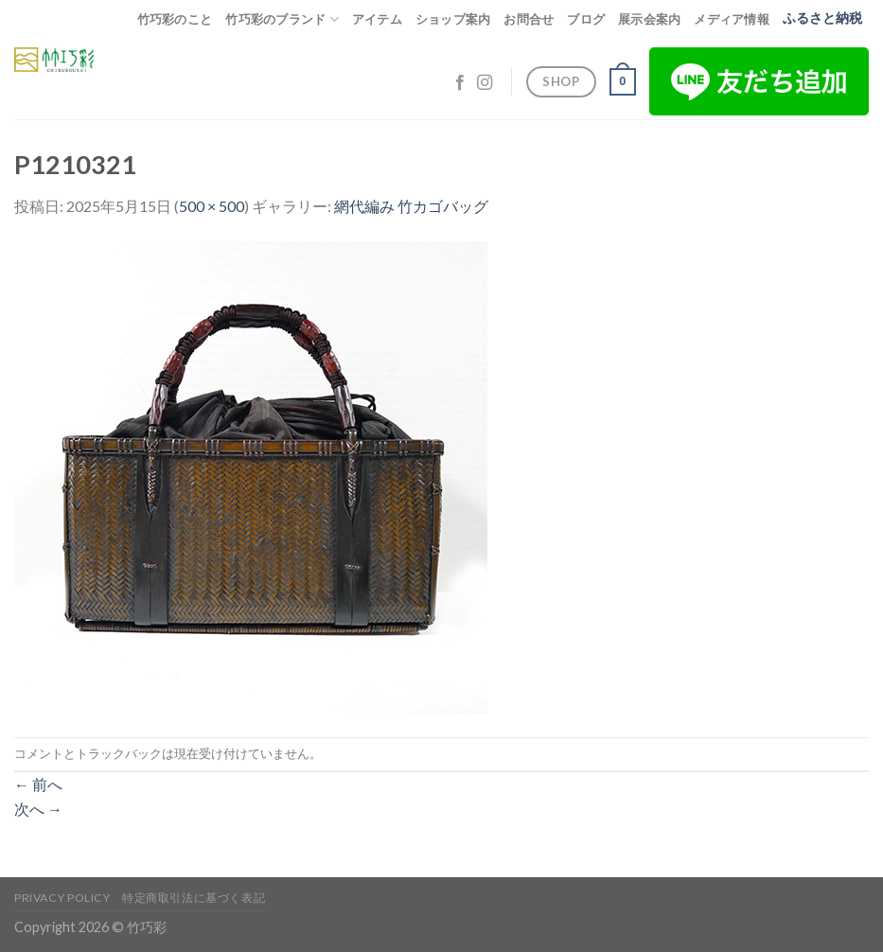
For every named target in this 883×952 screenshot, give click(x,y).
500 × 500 (211, 206)
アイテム (377, 18)
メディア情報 (731, 18)
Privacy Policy (62, 897)
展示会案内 (649, 18)
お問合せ (528, 18)
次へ (38, 809)
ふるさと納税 (822, 18)
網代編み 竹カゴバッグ (411, 206)
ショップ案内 (453, 18)
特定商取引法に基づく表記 (193, 897)
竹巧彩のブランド (282, 19)
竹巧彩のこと (175, 18)
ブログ (586, 18)
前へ (38, 784)
